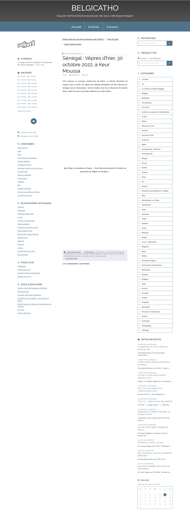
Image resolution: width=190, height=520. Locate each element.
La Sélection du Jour (25, 195)
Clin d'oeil (145, 107)
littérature (145, 233)
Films (144, 177)
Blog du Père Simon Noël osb (28, 234)
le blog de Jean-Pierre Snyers (28, 227)
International (146, 205)
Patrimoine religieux (73, 256)
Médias (144, 256)
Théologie (145, 330)
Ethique (144, 158)
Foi (114, 254)
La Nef (20, 217)
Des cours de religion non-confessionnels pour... (150, 389)
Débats (144, 121)
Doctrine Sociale (148, 135)
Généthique (22, 266)
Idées (143, 196)
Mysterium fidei (23, 292)
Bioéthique (145, 98)
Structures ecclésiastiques (151, 312)
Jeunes (144, 219)
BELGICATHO (95, 7)
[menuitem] (76, 26)
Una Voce (21, 310)
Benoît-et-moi (23, 238)
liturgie (120, 254)
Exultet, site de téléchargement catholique (32, 288)
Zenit (19, 151)
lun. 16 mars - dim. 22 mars (27, 100)
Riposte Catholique (24, 175)
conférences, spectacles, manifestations (155, 112)
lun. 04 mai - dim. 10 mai (27, 76)
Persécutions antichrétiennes (152, 265)
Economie (145, 140)
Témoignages (100, 256)
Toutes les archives (24, 111)
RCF (19, 185)
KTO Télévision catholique (27, 158)
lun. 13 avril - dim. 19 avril (27, 87)
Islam (144, 209)
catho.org (21, 207)
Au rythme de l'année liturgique (153, 89)
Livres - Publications (149, 242)
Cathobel (21, 182)
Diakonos (21, 241)
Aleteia (20, 248)
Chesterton (21, 210)
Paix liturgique (23, 255)
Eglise (85, 254)
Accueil (76, 27)
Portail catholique (24, 161)
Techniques (146, 321)
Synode (144, 316)
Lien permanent (72, 252)
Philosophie (146, 270)
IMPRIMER (74, 75)
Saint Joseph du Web (25, 231)
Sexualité (145, 293)
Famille (144, 168)
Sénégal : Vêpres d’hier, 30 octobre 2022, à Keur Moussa (93, 64)
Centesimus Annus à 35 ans (150, 442)
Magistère (145, 247)
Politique (145, 275)
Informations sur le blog (150, 200)
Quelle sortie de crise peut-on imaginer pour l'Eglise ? (83, 39)
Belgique (145, 93)
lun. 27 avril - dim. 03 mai (27, 80)
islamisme (145, 214)
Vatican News (22, 178)
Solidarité (145, 302)
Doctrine (145, 130)
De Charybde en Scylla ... (27, 251)
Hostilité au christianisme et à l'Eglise (155, 191)
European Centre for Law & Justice (30, 168)
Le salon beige (23, 172)
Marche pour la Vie (24, 276)
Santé (144, 284)
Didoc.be (21, 244)
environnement (147, 154)
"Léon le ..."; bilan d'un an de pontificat (155, 401)
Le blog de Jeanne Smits (26, 221)
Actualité (99, 252)
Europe (144, 163)
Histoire (144, 186)
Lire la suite (40, 65)
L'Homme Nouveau (25, 165)
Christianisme (147, 103)
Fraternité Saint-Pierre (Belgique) (29, 295)
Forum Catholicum (24, 313)
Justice (144, 228)
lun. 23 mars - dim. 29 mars (27, 97)
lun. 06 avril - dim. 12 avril (27, 90)
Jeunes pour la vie (24, 270)
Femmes (145, 172)
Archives (93, 27)
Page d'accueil (112, 39)
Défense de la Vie (148, 126)
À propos (112, 27)
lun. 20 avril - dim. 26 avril (27, 83)
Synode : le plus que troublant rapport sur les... (152, 376)
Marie (144, 251)
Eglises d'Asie (23, 148)
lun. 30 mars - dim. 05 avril (27, 93)
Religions (145, 279)
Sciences (145, 288)
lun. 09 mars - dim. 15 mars (27, 104)
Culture (78, 254)
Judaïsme (145, 223)
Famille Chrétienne (24, 188)
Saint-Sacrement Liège (26, 214)
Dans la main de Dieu (72, 44)
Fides (19, 155)
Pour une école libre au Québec (29, 192)
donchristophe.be (24, 224)
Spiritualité (88, 256)
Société (144, 298)
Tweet (65, 75)
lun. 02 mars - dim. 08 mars (27, 107)
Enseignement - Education (101, 254)
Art (143, 84)
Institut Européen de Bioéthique (29, 273)
